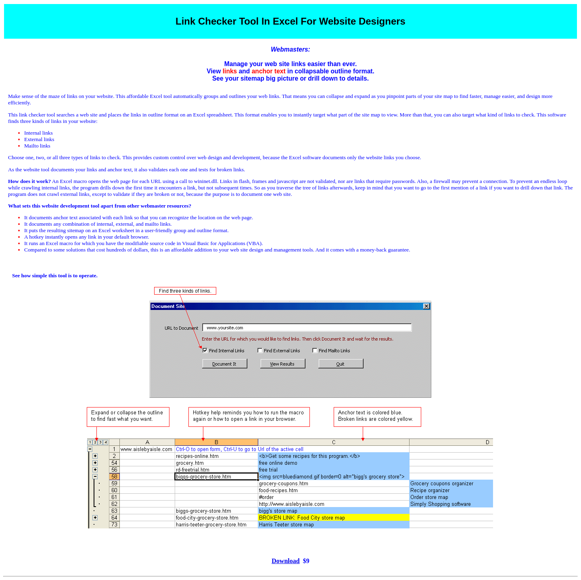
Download (285, 560)
